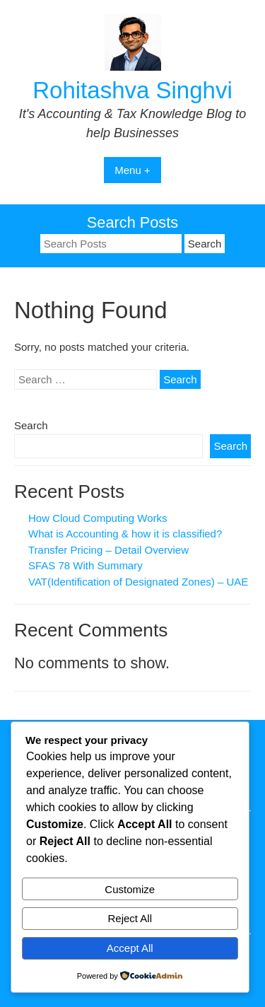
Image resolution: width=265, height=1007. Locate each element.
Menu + (132, 170)
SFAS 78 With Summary (85, 565)
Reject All (129, 918)
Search (31, 425)
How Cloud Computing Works (97, 518)
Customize (130, 889)
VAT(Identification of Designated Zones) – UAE (138, 582)
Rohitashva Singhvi (132, 90)
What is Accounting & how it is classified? (125, 534)
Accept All (130, 948)
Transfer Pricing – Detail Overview (108, 550)
